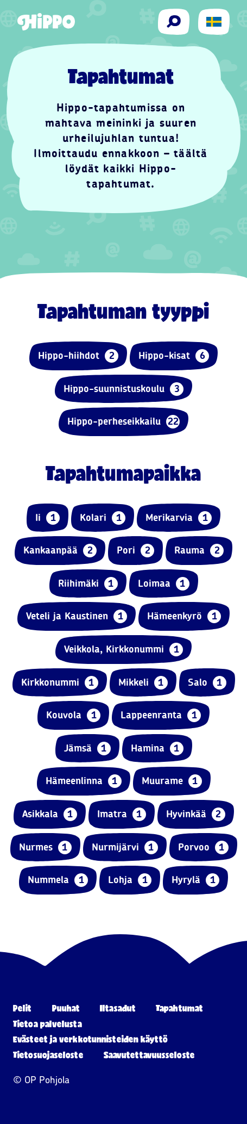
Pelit (22, 1008)
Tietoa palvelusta (47, 1023)
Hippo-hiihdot (78, 356)
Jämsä (87, 748)
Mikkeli (143, 683)
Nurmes (45, 847)
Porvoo (203, 847)
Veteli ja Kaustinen (76, 616)
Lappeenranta (161, 715)
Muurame (172, 781)
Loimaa (163, 584)
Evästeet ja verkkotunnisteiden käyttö (90, 1039)
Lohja (129, 880)
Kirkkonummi (59, 683)
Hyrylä (195, 880)
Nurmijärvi (125, 847)
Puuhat (66, 1008)
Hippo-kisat (173, 356)
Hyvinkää (195, 814)
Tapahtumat (179, 1008)
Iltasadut (118, 1008)
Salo (207, 683)
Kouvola (73, 715)
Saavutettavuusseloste (149, 1054)
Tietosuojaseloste (48, 1054)
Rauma (199, 550)
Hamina (157, 748)
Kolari (102, 518)
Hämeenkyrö (184, 616)
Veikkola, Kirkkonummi (123, 649)
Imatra (121, 814)
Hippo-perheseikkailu (123, 422)
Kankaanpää (60, 550)
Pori (135, 550)
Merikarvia (178, 518)
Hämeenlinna (84, 781)
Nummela (58, 880)
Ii (47, 518)
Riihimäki (88, 584)
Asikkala (49, 814)
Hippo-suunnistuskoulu (123, 389)
